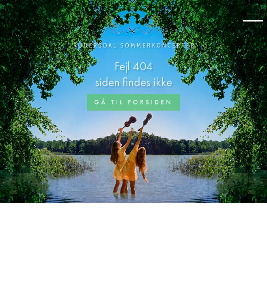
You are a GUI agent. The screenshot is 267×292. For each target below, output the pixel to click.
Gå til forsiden (133, 103)
